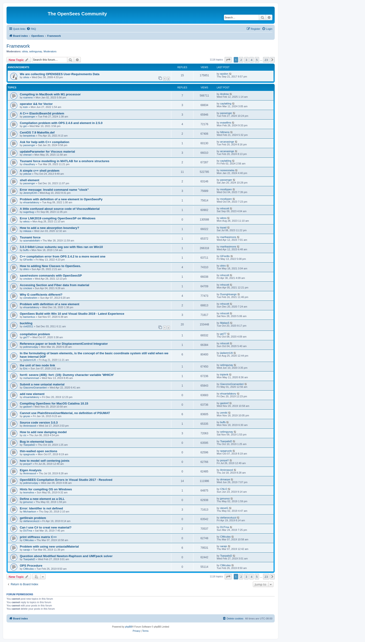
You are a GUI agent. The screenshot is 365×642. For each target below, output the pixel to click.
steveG (224, 508)
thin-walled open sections (38, 451)
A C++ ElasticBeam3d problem (42, 113)
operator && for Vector (36, 104)
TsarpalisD (29, 444)
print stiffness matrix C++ (38, 537)
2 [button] (241, 60)
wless (26, 221)
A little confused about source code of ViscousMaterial (60, 209)
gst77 (26, 337)
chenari (27, 154)
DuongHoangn (228, 294)
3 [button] (246, 60)
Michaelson (29, 511)
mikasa (27, 231)
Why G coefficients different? (41, 294)
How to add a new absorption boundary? (49, 228)
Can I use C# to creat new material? (45, 527)
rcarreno (28, 97)
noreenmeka (227, 170)
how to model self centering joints (44, 460)
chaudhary (29, 164)
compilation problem (35, 334)
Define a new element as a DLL (42, 499)
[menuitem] (31, 29)
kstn (25, 107)
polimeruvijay (30, 346)
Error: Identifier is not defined (41, 508)
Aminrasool (29, 425)
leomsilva (28, 492)
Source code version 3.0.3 (39, 422)
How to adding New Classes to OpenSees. (50, 266)
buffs (26, 250)
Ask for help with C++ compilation (44, 142)
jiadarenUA (29, 359)
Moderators (50, 51)
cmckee (27, 278)
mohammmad (31, 378)
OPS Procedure (31, 565)
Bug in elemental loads (36, 441)
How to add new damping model (43, 432)
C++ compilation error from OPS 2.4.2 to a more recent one (62, 256)
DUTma (27, 530)
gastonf (27, 406)
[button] (228, 60)
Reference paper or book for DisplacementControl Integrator (64, 343)
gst (25, 126)
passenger (29, 116)
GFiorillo (28, 259)
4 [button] (251, 60)
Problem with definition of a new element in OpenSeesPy (61, 199)
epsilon (224, 73)
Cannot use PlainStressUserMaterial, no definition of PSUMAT (65, 413)
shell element (29, 180)
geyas (26, 416)
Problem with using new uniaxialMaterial (49, 546)
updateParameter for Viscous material (47, 151)
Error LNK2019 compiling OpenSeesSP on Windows (57, 218)
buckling (26, 323)
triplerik (224, 374)
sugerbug (28, 212)
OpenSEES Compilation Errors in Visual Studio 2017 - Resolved (66, 480)
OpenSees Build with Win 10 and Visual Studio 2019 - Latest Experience (72, 313)
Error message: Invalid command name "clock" (54, 189)
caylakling (225, 103)
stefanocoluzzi (31, 521)
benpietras (29, 135)
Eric (25, 368)
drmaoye (225, 479)
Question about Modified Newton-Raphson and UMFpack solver (66, 556)
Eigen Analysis (30, 470)
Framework (18, 46)
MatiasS (225, 322)
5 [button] (257, 60)
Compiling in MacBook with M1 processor (50, 94)
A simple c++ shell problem (39, 170)
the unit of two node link (37, 365)
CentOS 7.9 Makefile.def (37, 132)
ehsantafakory (31, 202)
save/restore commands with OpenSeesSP (51, 275)
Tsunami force (30, 237)
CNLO (223, 489)
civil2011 (28, 326)
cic (24, 435)
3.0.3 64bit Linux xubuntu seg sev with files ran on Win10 (61, 247)
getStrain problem (33, 518)
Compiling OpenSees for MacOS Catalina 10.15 (54, 403)
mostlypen (226, 189)
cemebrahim (30, 297)
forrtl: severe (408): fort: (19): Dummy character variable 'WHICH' (67, 375)
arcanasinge (227, 141)
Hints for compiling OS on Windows (46, 489)
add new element (32, 394)
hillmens (225, 132)
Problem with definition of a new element (49, 304)
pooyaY (27, 463)
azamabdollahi (31, 240)
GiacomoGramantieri (35, 387)
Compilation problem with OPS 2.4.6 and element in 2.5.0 (61, 123)
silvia (25, 51)
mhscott (224, 208)
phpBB (128, 626)
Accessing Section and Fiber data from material (54, 285)
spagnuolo (29, 454)
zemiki (223, 412)
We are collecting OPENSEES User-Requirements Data (59, 74)
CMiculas (28, 540)
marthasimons (228, 237)
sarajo (26, 549)
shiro (26, 269)
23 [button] (266, 60)
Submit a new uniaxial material (42, 384)
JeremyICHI (30, 192)
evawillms (225, 122)
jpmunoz (28, 502)
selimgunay (35, 51)
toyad (223, 227)
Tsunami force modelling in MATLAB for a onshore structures (64, 161)
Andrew (224, 94)
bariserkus (29, 316)
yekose (27, 173)
